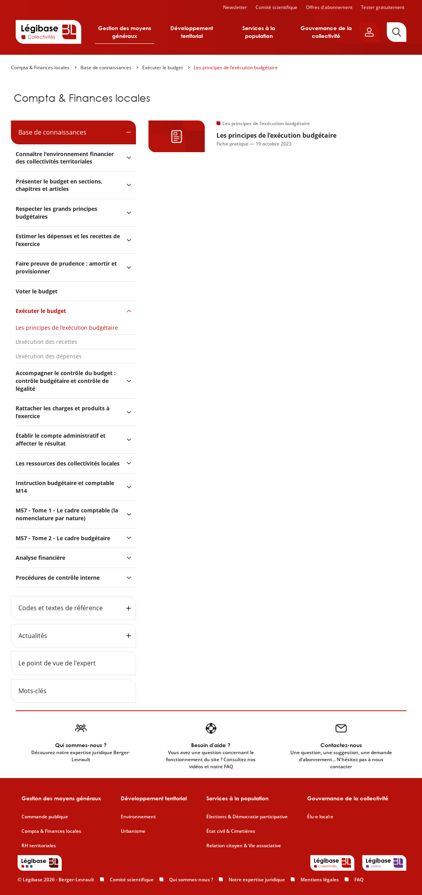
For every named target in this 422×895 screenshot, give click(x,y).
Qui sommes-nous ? (191, 879)
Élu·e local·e (320, 817)
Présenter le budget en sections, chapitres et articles (59, 185)
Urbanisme (133, 831)
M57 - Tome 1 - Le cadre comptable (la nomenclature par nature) (67, 514)
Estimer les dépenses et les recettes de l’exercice (68, 240)
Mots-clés (32, 691)
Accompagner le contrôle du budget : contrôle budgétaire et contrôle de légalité (66, 380)
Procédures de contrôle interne (58, 577)
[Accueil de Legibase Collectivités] (48, 31)
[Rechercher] (396, 32)
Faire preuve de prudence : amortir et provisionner (66, 267)
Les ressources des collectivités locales (68, 463)
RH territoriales (38, 846)
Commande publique (44, 817)
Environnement (138, 817)
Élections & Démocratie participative (247, 817)
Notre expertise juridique (257, 879)
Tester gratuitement (382, 7)
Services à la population (258, 32)
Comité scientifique (276, 7)
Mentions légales (319, 879)
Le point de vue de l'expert (57, 663)
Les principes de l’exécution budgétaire (236, 67)
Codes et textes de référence (60, 608)
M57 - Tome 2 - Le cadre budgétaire (63, 538)
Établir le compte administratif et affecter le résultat (61, 439)
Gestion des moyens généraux (124, 32)
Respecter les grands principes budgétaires (56, 212)
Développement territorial (191, 32)
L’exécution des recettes (46, 341)
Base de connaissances (105, 67)
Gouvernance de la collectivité (326, 32)
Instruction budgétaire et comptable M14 (65, 486)
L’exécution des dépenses (49, 356)
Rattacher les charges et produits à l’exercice (62, 412)
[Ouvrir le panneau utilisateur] (369, 32)
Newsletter (235, 7)
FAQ (358, 879)
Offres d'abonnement (329, 7)
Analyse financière (40, 557)
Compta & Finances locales (40, 67)
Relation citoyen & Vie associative (243, 846)
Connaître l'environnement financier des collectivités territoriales (65, 157)
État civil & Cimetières (230, 831)
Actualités (32, 635)
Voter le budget (36, 291)
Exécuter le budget (162, 67)
